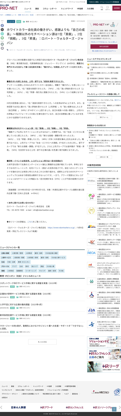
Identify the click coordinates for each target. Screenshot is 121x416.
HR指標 (80, 9)
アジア (14, 266)
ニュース (27, 9)
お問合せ (5, 397)
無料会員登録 (104, 46)
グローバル (5, 266)
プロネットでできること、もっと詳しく (104, 42)
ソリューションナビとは (78, 2)
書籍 (3, 271)
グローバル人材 (59, 50)
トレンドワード (67, 9)
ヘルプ (66, 394)
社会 (18, 21)
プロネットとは (62, 2)
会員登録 (117, 8)
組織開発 (20, 271)
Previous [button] (1, 407)
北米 (21, 266)
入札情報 (90, 9)
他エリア (35, 266)
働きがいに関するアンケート (43, 50)
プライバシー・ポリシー (10, 394)
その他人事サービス (58, 257)
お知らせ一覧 (104, 157)
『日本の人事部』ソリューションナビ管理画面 (103, 2)
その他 (61, 271)
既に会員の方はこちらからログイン (104, 51)
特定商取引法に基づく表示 (51, 394)
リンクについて (7, 390)
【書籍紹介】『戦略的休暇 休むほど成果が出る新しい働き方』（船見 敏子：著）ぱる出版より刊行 (105, 84)
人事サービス (6, 257)
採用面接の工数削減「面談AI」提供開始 (103, 78)
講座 (37, 9)
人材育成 (29, 253)
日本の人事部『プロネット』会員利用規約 (30, 390)
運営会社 (75, 394)
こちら (30, 222)
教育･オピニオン (24, 262)
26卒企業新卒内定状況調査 (99, 64)
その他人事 (50, 266)
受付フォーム (104, 117)
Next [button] (120, 407)
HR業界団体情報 (70, 386)
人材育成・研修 (32, 257)
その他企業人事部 (51, 253)
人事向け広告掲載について (30, 394)
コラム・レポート (50, 9)
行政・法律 (11, 262)
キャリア (42, 271)
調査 (42, 266)
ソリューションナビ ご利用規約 (57, 390)
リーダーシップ (31, 271)
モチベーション (71, 50)
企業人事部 (5, 253)
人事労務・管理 (17, 253)
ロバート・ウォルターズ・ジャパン (21, 50)
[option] (19, 407)
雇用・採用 (38, 253)
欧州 (27, 266)
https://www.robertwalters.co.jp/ (61, 228)
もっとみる (42, 342)
